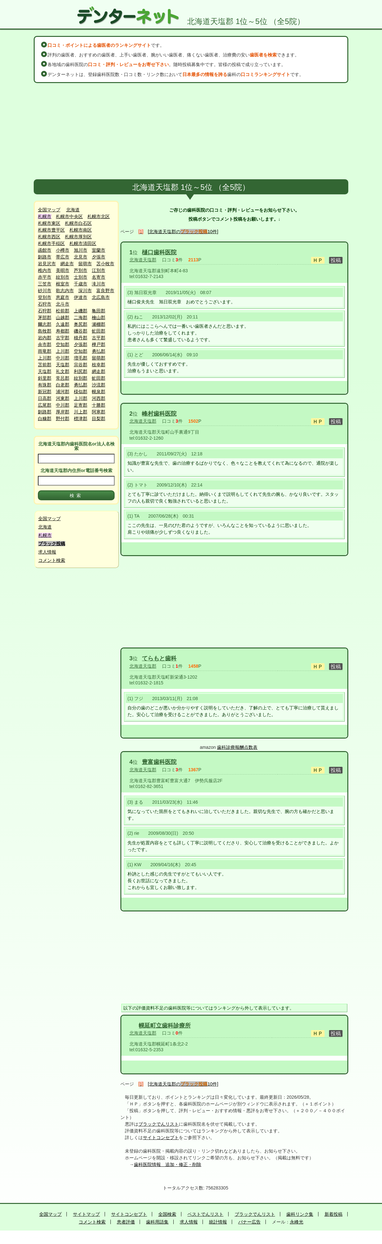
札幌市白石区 (78, 223)
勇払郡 (98, 351)
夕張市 (98, 256)
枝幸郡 (98, 364)
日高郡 (44, 398)
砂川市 (44, 290)
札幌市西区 (49, 236)
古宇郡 (62, 337)
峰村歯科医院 (159, 413)
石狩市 (44, 304)
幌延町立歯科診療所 (165, 1025)
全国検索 (167, 1214)
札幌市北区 (98, 216)
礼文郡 (62, 371)
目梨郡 (98, 418)
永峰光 (296, 1222)
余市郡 (44, 344)
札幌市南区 (80, 230)
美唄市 (62, 270)
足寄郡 (80, 405)
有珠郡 (44, 384)
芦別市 (80, 270)
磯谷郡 (80, 331)
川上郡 (80, 411)
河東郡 (62, 398)
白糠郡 (44, 418)
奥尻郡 (80, 324)
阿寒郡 (98, 411)
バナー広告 (249, 1222)
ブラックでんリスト (158, 1124)
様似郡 (80, 391)
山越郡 (62, 317)
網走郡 (98, 371)
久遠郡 (62, 324)
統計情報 (218, 1222)
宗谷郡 (80, 364)
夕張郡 (80, 344)
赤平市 (44, 277)
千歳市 (80, 283)
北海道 (73, 209)
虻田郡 (98, 331)
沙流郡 (98, 384)
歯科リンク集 (299, 1214)
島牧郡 (44, 331)
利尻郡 (80, 371)
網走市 (67, 263)
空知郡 (62, 344)
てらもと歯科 (159, 658)
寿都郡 (62, 331)
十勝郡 (98, 405)
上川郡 (62, 351)
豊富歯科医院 (159, 762)
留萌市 (85, 263)
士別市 (80, 277)
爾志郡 (44, 324)
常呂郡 (62, 378)
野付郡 (62, 418)
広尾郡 (44, 405)
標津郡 (80, 418)
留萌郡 (98, 357)
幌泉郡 (98, 391)
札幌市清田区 (82, 243)
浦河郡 (62, 391)
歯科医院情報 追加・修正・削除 (167, 1164)
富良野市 (105, 290)
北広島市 (101, 297)
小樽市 (62, 250)
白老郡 (62, 384)
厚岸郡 (62, 411)
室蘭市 (98, 250)
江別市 (98, 270)
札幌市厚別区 (78, 236)
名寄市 (98, 277)
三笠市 (44, 283)
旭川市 (80, 250)
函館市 (44, 250)
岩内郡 (44, 337)
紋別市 (62, 277)
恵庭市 (62, 297)
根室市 (62, 283)
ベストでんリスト (205, 1214)
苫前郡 (44, 364)
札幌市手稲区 (51, 243)
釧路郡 (44, 411)
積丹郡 (80, 337)
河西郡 (98, 398)
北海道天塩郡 (142, 259)
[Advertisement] (191, 131)
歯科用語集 (157, 1222)
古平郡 (98, 337)
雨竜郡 (44, 351)
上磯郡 (80, 310)
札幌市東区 (49, 223)
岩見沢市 (47, 263)
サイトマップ (86, 1214)
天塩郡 (62, 364)
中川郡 (62, 357)
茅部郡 (44, 317)
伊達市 (80, 297)
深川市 (85, 290)
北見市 (80, 256)
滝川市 (98, 283)
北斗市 (62, 304)
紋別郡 (80, 378)
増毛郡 (80, 357)
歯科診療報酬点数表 (237, 747)
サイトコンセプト (161, 1137)
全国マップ (49, 209)
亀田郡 (98, 310)
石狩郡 (44, 310)
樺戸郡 (98, 344)
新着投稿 (334, 1214)
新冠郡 (44, 391)
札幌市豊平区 (51, 230)
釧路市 (44, 256)
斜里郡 (44, 378)
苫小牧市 (105, 263)
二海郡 (80, 317)
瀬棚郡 (98, 324)
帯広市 (62, 256)
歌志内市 (65, 290)
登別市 (44, 297)
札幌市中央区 (69, 216)
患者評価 (126, 1222)
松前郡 (62, 310)
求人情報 (47, 551)
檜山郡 (98, 317)
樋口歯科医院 (159, 252)
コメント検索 (51, 560)
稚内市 (44, 270)
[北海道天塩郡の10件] (183, 231)
